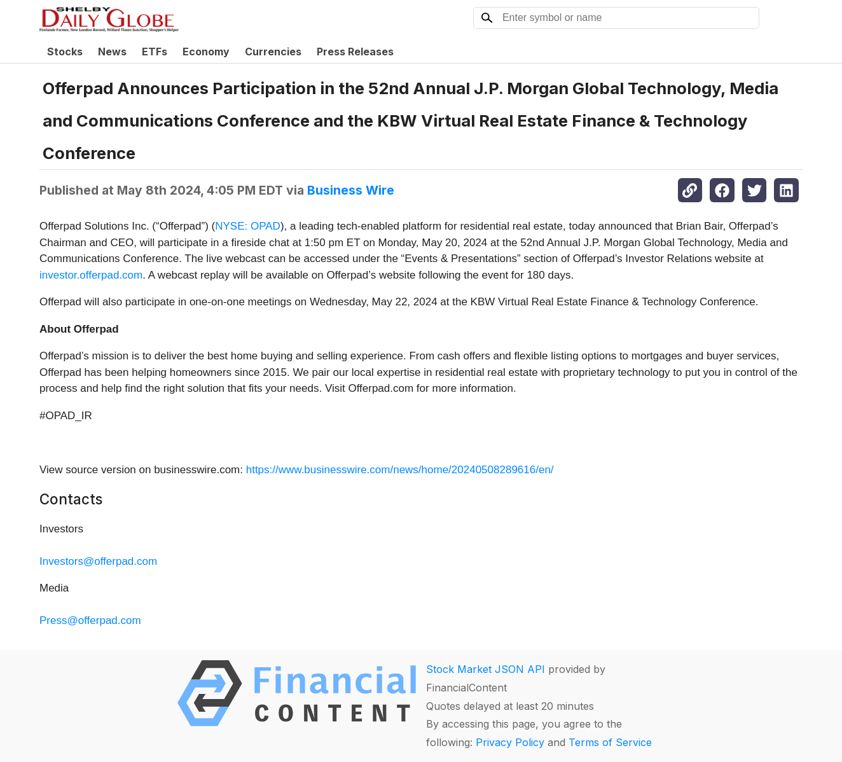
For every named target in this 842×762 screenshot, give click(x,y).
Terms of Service (610, 742)
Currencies (273, 51)
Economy (206, 51)
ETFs (154, 51)
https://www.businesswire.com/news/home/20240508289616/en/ (400, 470)
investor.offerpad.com (90, 275)
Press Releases (355, 51)
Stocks (65, 51)
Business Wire (350, 190)
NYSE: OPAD (247, 226)
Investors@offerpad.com (98, 561)
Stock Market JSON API (485, 669)
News (112, 51)
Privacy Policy (510, 742)
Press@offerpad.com (90, 620)
